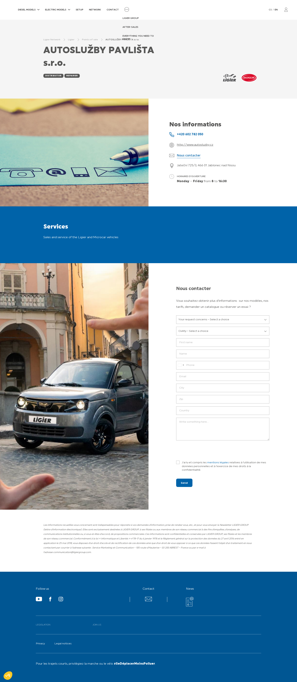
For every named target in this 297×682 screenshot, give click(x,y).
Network (95, 10)
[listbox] (223, 319)
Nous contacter (189, 155)
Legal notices (63, 643)
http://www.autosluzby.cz (195, 144)
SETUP (79, 10)
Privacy (40, 643)
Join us (97, 625)
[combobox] (180, 365)
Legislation (43, 625)
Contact (113, 10)
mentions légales (218, 462)
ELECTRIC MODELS (55, 10)
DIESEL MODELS (27, 10)
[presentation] (205, 450)
